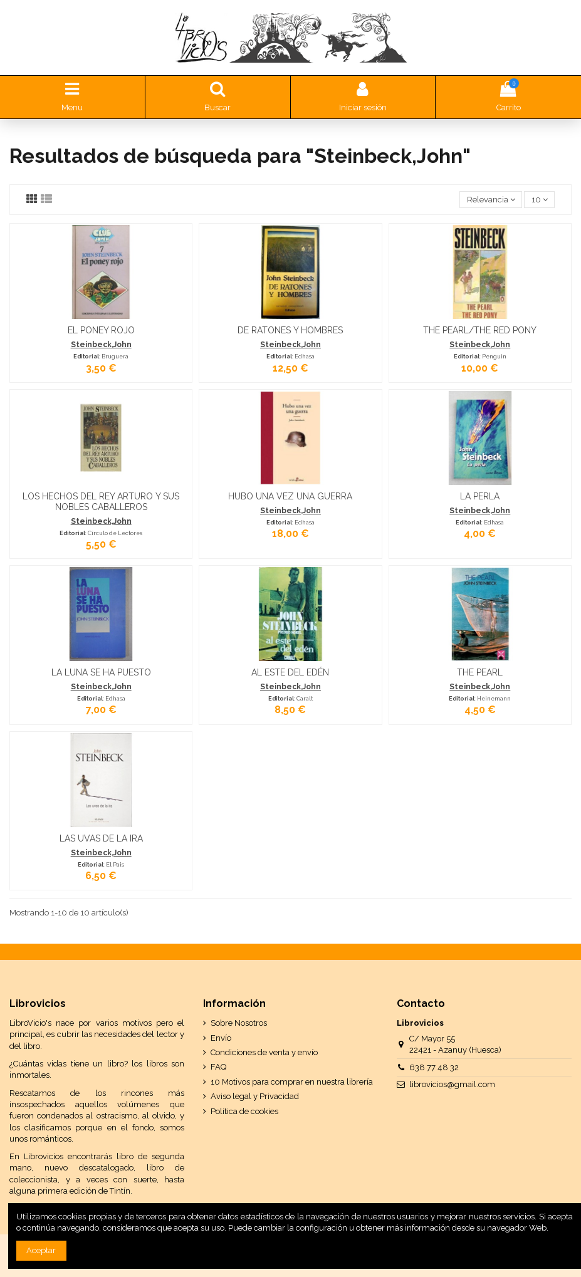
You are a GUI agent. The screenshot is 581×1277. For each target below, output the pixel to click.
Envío (221, 1038)
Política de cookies (244, 1111)
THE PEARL (480, 672)
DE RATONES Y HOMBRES (290, 330)
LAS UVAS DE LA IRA (101, 838)
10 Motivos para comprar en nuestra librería (292, 1082)
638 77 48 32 (434, 1067)
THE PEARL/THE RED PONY (480, 330)
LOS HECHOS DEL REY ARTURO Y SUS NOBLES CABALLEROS (101, 501)
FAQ (218, 1066)
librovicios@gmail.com (452, 1084)
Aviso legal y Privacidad (255, 1096)
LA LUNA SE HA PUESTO (101, 672)
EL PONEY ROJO (101, 330)
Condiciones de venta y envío (264, 1052)
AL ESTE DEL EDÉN (290, 672)
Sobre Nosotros (239, 1023)
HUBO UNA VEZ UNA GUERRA (290, 496)
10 (539, 199)
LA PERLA (480, 496)
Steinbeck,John (101, 344)
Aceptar (41, 1250)
